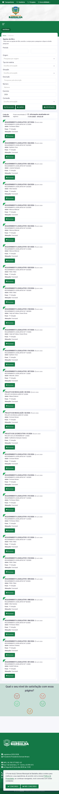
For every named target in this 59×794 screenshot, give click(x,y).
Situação (6, 69)
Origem (5, 55)
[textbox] (29, 59)
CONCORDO (13, 786)
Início (4, 35)
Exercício (6, 91)
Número (5, 84)
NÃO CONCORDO (30, 786)
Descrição (6, 77)
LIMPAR (20, 107)
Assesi (22, 791)
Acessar (10, 136)
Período (5, 48)
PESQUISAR (9, 107)
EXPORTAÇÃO (49, 107)
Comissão (6, 98)
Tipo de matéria (8, 62)
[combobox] (29, 58)
